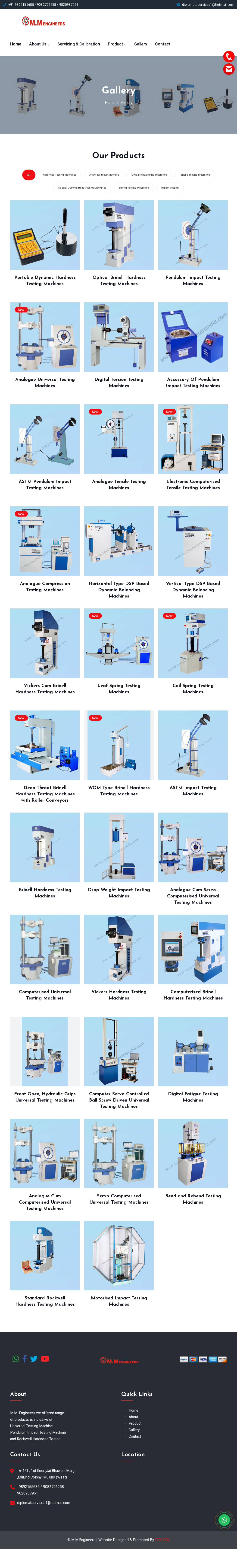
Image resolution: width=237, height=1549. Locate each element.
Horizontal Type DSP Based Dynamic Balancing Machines (119, 590)
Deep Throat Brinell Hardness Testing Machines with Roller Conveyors (45, 794)
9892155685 (29, 1487)
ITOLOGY (162, 1540)
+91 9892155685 (21, 4)
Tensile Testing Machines (194, 174)
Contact (163, 44)
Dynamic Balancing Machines (149, 174)
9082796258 (46, 4)
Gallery (140, 44)
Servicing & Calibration (78, 44)
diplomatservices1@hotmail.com (43, 1503)
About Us (37, 44)
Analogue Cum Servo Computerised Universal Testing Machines (193, 896)
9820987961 (68, 4)
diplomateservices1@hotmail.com (208, 4)
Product (115, 44)
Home (15, 44)
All (28, 174)
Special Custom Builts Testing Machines (82, 187)
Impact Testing (170, 187)
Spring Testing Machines (134, 187)
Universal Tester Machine (104, 174)
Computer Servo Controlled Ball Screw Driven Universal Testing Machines (119, 1100)
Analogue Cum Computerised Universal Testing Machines (45, 1202)
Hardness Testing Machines (59, 174)
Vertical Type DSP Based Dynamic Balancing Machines (193, 590)
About (133, 1417)
